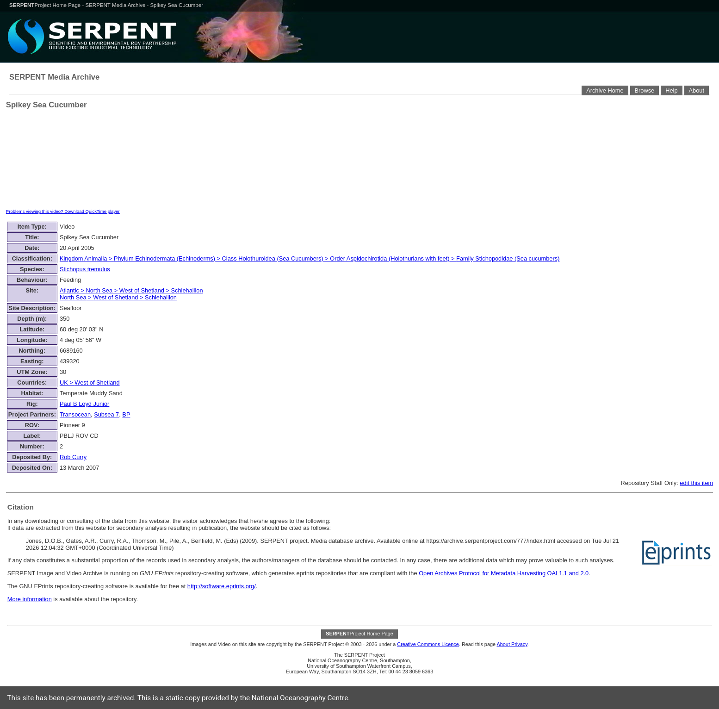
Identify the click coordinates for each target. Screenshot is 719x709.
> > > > (310, 258)
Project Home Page (45, 5)
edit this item (696, 482)
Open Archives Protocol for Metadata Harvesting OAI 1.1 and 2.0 (504, 573)
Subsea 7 (106, 414)
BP (126, 414)
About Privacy (511, 644)
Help (671, 90)
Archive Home (604, 90)
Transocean (75, 414)
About (696, 90)
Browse (645, 90)
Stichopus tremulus (85, 269)
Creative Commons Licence (428, 644)
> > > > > (131, 294)
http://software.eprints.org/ (221, 586)
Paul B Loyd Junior (84, 403)
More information (29, 599)
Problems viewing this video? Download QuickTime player (63, 211)
